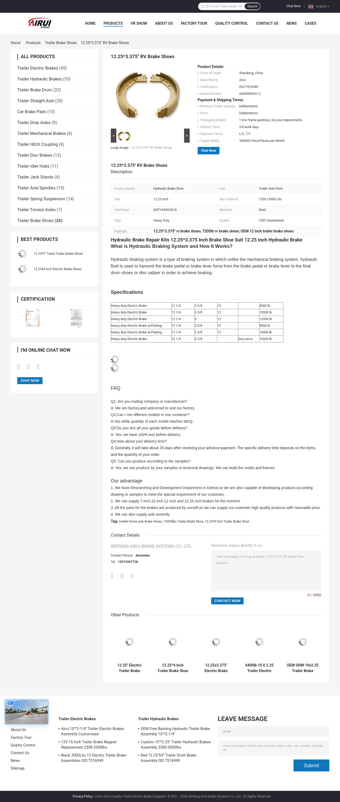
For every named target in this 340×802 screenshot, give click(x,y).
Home (90, 23)
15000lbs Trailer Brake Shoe (183, 521)
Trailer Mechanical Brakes (41, 133)
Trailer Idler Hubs (33, 166)
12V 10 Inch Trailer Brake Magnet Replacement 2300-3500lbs (89, 744)
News (291, 23)
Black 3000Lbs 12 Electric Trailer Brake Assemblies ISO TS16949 (93, 758)
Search (252, 6)
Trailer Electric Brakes (37, 68)
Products (113, 23)
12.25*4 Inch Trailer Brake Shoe (227, 521)
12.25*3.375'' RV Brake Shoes (151, 148)
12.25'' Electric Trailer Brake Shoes (129, 668)
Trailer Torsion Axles (36, 209)
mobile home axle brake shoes (140, 521)
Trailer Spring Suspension (41, 198)
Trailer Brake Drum (34, 89)
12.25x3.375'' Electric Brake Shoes (216, 668)
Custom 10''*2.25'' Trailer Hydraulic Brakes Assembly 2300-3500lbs (176, 744)
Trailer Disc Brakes (34, 155)
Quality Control (231, 23)
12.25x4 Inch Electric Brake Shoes (58, 269)
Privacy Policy (82, 796)
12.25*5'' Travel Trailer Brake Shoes (58, 254)
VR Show (139, 23)
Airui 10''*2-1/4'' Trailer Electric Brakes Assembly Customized (92, 731)
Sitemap (17, 768)
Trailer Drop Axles (33, 122)
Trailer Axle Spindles (36, 187)
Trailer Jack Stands (35, 177)
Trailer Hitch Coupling (37, 144)
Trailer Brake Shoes (61, 43)
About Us (164, 23)
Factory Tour (194, 23)
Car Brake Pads (31, 111)
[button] (216, 263)
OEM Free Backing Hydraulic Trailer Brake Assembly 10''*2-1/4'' (175, 731)
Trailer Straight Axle (35, 100)
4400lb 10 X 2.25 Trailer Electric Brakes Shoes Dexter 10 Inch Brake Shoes (259, 668)
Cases (310, 23)
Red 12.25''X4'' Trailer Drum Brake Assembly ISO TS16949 (168, 758)
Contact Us (267, 23)
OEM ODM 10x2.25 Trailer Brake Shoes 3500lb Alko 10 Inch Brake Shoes (302, 668)
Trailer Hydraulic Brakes (39, 79)
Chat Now (293, 6)
